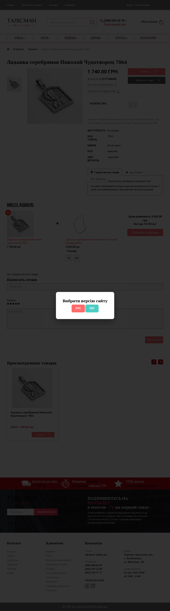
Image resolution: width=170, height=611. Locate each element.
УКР (91, 308)
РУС (78, 308)
